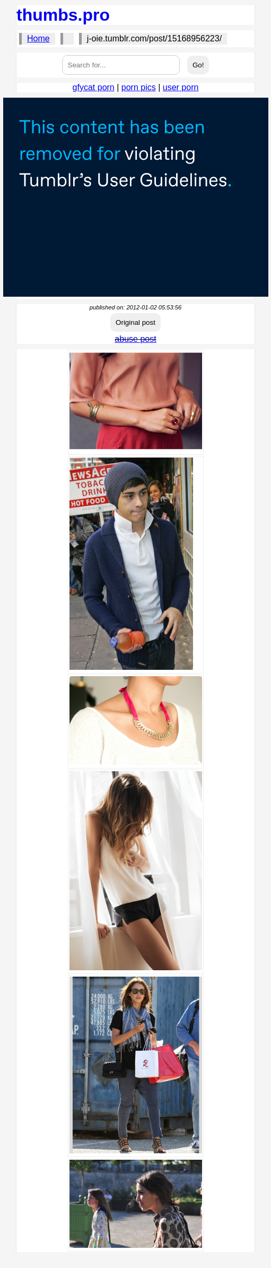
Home (38, 38)
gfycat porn (94, 87)
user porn (181, 87)
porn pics (138, 87)
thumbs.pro (63, 14)
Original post (135, 322)
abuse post (135, 338)
